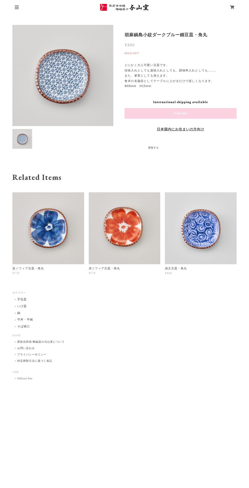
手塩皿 (22, 299)
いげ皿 (22, 306)
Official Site (24, 378)
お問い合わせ (26, 348)
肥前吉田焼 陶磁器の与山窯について (40, 342)
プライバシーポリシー (31, 354)
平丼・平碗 (25, 320)
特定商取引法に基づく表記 (34, 361)
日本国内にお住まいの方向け (180, 129)
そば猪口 (23, 326)
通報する (153, 147)
